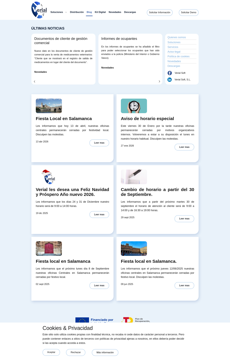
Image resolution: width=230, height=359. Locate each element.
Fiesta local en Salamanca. (149, 261)
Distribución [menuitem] (77, 12)
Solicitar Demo (188, 12)
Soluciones (174, 42)
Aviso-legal (174, 51)
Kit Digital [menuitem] (100, 12)
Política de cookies (179, 56)
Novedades (40, 72)
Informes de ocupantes (119, 39)
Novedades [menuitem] (115, 12)
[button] (34, 81)
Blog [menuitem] (89, 12)
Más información (105, 352)
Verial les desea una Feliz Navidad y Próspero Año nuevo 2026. (72, 192)
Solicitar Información (159, 12)
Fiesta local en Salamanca (63, 261)
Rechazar (76, 352)
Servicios (173, 47)
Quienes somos (177, 37)
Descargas (174, 66)
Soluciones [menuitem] (56, 12)
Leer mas (99, 143)
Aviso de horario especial (147, 118)
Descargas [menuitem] (130, 12)
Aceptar (51, 352)
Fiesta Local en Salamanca (64, 118)
